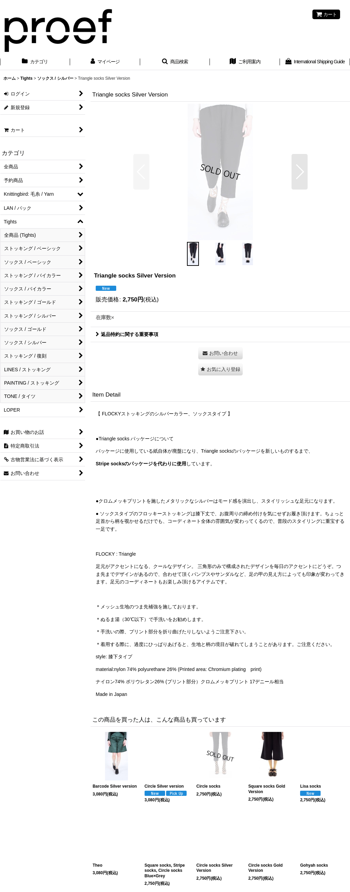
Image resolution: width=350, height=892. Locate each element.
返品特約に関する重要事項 (127, 334)
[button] (175, 62)
